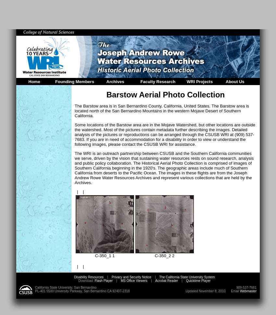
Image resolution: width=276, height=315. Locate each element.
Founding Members (74, 81)
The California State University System (187, 277)
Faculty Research (158, 81)
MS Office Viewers (134, 281)
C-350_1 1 (105, 253)
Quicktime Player (198, 281)
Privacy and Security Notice (131, 277)
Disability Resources (89, 277)
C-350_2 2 (164, 253)
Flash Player (103, 281)
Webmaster (248, 291)
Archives (115, 81)
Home (34, 81)
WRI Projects (200, 81)
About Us (235, 81)
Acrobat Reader (166, 281)
